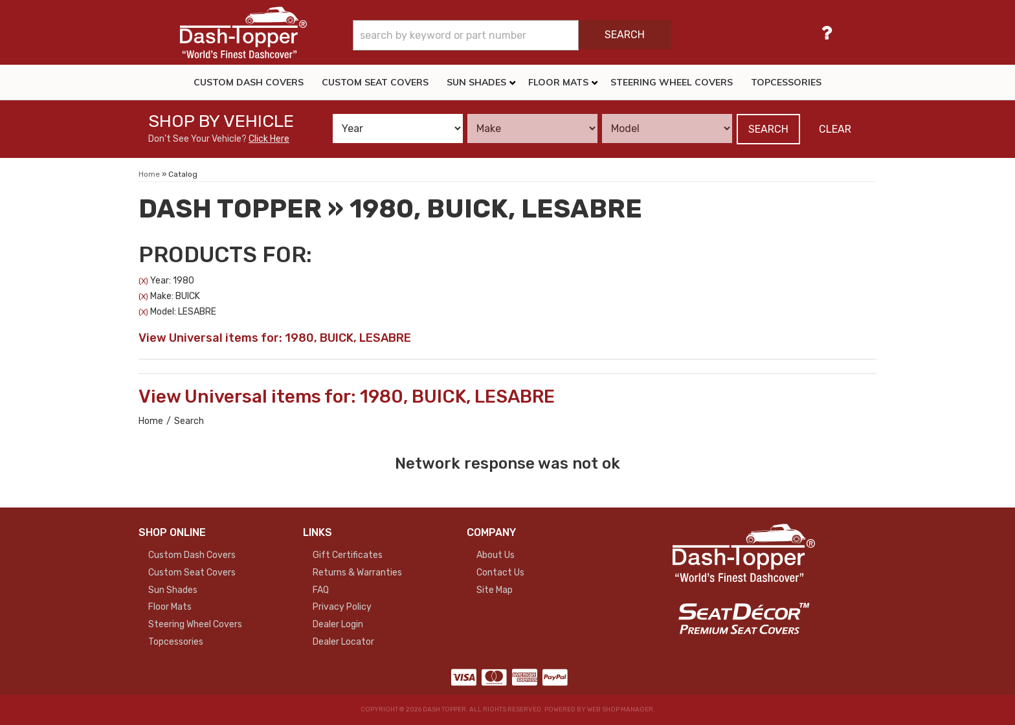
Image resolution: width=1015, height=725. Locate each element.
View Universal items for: (275, 338)
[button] (541, 35)
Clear (835, 129)
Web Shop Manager (620, 709)
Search (768, 129)
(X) (143, 280)
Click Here (269, 138)
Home (151, 421)
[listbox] (398, 128)
